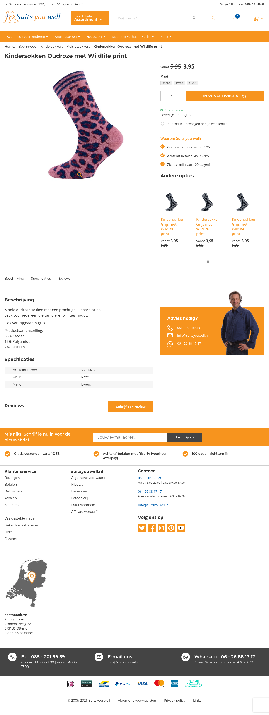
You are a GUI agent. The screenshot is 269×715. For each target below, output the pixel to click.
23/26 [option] (166, 83)
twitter (142, 528)
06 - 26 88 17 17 (189, 343)
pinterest (171, 528)
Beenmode (27, 47)
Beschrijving (14, 279)
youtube (181, 528)
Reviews (64, 279)
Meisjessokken (78, 47)
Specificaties (41, 279)
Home (9, 47)
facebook (152, 528)
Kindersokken (51, 47)
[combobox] (157, 18)
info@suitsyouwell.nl (193, 335)
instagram (161, 528)
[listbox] (212, 84)
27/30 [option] (179, 83)
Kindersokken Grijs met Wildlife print (172, 226)
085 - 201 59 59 (254, 4)
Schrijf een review (131, 407)
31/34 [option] (192, 83)
